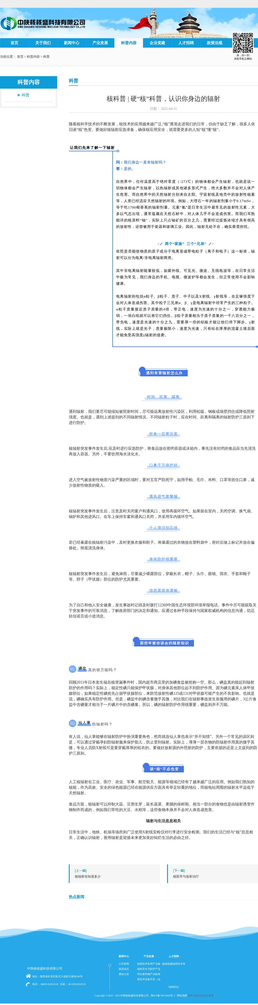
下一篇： (213, 876)
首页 (14, 43)
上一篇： (115, 876)
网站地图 (181, 995)
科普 (46, 56)
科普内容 (33, 56)
